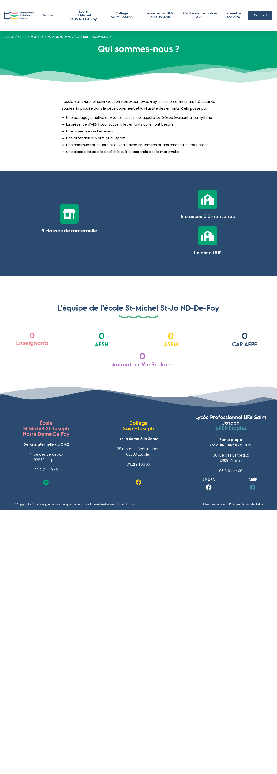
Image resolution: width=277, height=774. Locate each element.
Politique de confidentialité (246, 504)
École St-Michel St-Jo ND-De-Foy (45, 36)
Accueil (48, 15)
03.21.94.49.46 (46, 469)
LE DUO (130, 504)
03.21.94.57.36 (230, 470)
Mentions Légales (214, 504)
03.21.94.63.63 (138, 464)
